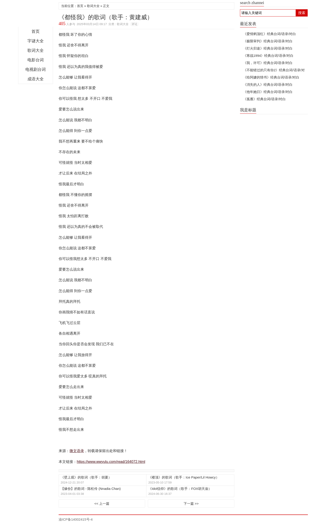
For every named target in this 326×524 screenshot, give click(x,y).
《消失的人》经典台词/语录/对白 (267, 84)
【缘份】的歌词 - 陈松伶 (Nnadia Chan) (91, 489)
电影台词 (35, 60)
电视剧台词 (35, 69)
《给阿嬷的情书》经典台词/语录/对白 (271, 77)
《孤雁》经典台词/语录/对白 (264, 99)
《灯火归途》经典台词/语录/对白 (267, 48)
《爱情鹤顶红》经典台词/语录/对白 (269, 34)
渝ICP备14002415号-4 (76, 519)
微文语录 (35, 14)
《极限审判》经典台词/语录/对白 (267, 41)
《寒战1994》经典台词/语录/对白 (268, 55)
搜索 (301, 13)
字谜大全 (35, 41)
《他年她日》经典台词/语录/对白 (267, 92)
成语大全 (35, 79)
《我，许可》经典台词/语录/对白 (267, 63)
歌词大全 (35, 50)
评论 (134, 24)
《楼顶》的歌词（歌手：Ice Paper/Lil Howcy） (183, 477)
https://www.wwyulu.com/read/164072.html (111, 462)
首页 (35, 31)
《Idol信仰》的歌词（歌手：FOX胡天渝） (180, 489)
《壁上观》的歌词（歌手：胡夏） (86, 477)
